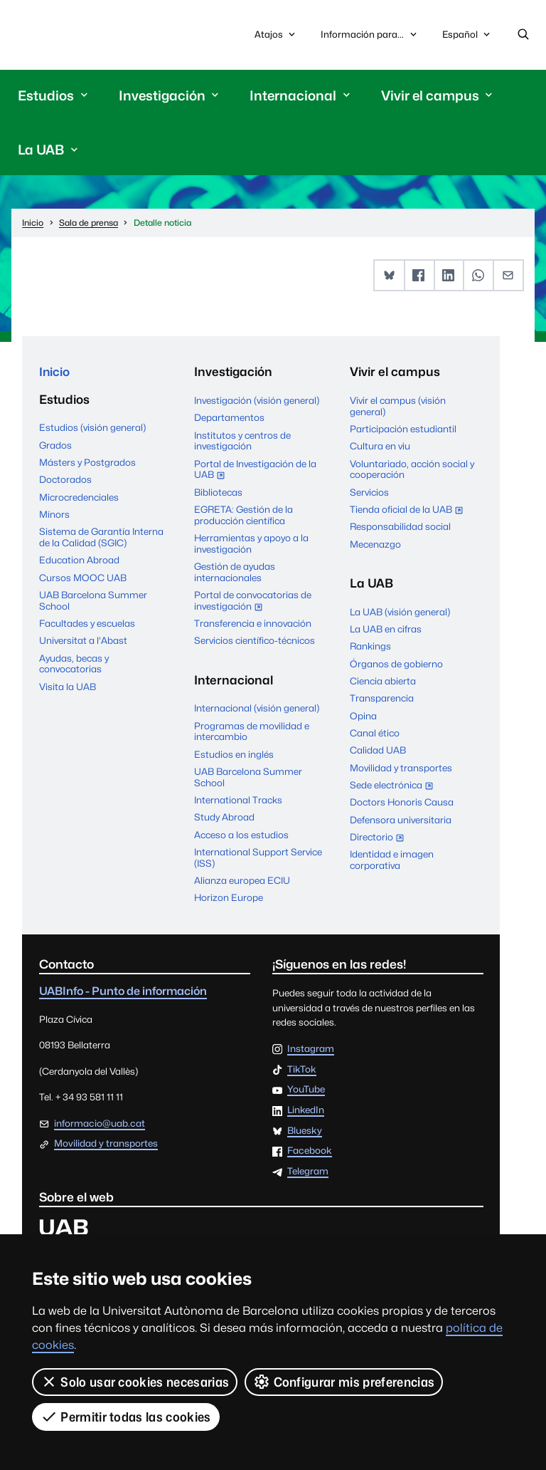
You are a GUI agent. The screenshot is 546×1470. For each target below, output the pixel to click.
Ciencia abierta (383, 681)
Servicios (369, 492)
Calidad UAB (378, 750)
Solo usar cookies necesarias (135, 1381)
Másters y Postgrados (87, 463)
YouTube (306, 1090)
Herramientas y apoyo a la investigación (251, 544)
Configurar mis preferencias (343, 1381)
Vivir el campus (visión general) (398, 406)
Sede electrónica (394, 787)
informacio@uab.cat (99, 1124)
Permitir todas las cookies (126, 1416)
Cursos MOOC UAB (83, 578)
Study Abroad (224, 817)
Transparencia (382, 698)
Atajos (276, 34)
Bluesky (304, 1131)
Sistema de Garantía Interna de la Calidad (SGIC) (101, 538)
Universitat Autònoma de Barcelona (82, 35)
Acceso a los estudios (241, 834)
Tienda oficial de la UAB (409, 511)
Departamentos (229, 418)
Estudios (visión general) (92, 428)
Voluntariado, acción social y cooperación (412, 469)
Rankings (370, 646)
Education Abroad (79, 561)
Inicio (54, 372)
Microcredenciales (79, 498)
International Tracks (238, 800)
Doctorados (65, 480)
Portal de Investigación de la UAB (255, 471)
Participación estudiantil (403, 429)
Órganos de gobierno (396, 663)
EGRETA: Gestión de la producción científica (243, 515)
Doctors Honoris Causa (402, 802)
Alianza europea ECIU (242, 881)
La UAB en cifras (386, 629)
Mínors (54, 515)
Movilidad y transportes (401, 767)
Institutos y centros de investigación (242, 440)
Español (467, 37)
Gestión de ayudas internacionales (234, 572)
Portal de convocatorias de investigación (252, 603)
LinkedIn (305, 1111)
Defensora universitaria (400, 820)
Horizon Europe (228, 898)
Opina (363, 715)
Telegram (307, 1172)
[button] (389, 276)
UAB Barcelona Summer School (93, 601)
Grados (55, 446)
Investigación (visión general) (256, 401)
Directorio (380, 839)
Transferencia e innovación (252, 624)
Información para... (370, 34)
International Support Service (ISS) (258, 858)
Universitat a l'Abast (83, 641)
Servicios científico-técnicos (254, 641)
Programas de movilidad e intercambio (251, 731)
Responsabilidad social (400, 527)
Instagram (310, 1049)
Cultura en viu (380, 446)
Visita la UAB (67, 688)
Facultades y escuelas (87, 624)
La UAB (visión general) (400, 611)
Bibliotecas (218, 492)
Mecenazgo (375, 544)
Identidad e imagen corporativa (392, 860)
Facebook (309, 1151)
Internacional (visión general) (256, 708)
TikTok (301, 1069)
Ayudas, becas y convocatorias (74, 665)
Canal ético (375, 733)
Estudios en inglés (234, 754)
